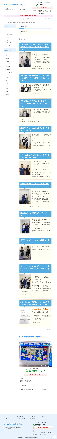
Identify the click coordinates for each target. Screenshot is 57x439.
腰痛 (6, 74)
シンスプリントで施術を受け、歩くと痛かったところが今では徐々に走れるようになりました (34, 268)
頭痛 (6, 80)
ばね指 (7, 91)
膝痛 (6, 55)
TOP (9, 18)
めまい (7, 83)
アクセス (38, 18)
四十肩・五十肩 (9, 72)
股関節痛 (7, 58)
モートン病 (8, 63)
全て (20, 33)
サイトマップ (8, 45)
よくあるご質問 (9, 34)
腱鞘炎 (7, 88)
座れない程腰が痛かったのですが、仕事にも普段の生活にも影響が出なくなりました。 (34, 78)
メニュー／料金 (18, 18)
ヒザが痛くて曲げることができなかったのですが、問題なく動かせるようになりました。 (34, 47)
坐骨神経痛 (8, 69)
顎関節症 (7, 94)
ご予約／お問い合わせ (48, 18)
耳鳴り (7, 85)
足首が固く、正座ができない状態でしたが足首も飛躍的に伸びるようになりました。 (34, 103)
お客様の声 (28, 18)
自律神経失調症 (9, 61)
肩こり (7, 77)
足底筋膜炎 (8, 66)
